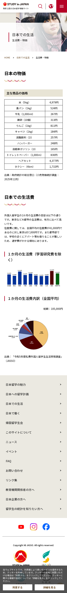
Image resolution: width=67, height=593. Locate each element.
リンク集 (11, 480)
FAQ (8, 461)
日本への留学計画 (17, 394)
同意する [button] (18, 587)
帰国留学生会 (14, 423)
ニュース (11, 442)
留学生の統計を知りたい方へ (24, 509)
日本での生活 (14, 403)
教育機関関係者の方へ (20, 489)
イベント (11, 451)
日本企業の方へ (16, 499)
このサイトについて (19, 432)
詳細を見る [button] (49, 587)
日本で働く (13, 413)
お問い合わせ (14, 470)
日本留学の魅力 (16, 384)
